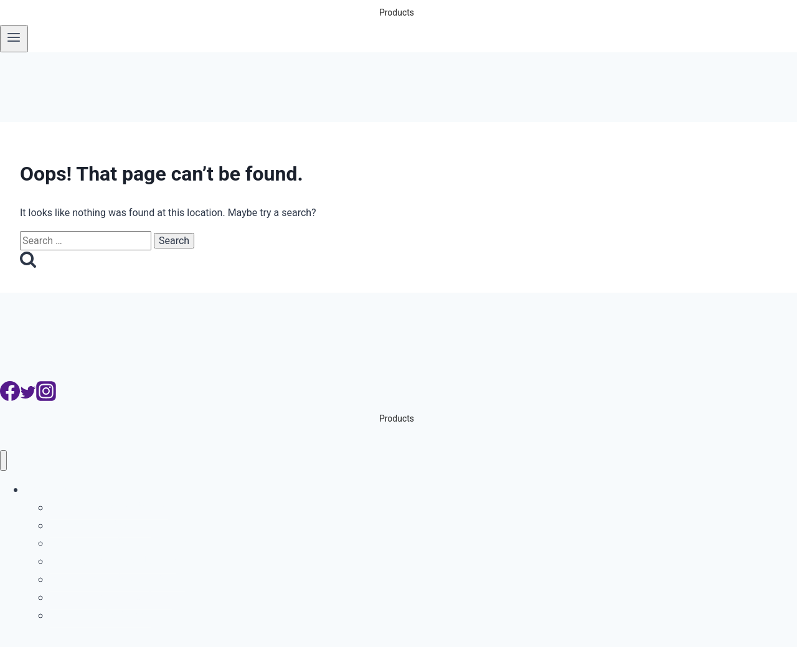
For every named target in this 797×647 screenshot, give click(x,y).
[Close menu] (3, 460)
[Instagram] (46, 398)
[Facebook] (10, 398)
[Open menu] (14, 38)
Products (47, 489)
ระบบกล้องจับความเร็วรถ (111, 596)
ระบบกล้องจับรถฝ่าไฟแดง (113, 560)
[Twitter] (28, 398)
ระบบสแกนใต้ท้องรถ (100, 614)
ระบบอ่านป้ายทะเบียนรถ (109, 507)
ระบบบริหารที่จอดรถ (100, 525)
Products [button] (396, 12)
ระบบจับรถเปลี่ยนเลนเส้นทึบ (117, 578)
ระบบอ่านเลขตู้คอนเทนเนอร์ (118, 542)
